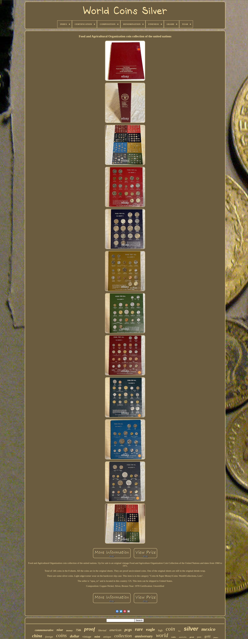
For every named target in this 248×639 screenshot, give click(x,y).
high (160, 630)
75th (78, 630)
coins (61, 635)
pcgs (128, 629)
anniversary (144, 636)
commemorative (44, 630)
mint (97, 636)
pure (199, 637)
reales (173, 637)
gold (207, 636)
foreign (49, 636)
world (162, 635)
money (69, 630)
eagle (150, 629)
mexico (208, 629)
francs (216, 637)
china (37, 635)
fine (179, 631)
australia (182, 637)
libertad (102, 630)
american (115, 630)
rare (139, 629)
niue (60, 630)
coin (170, 629)
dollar (74, 636)
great (192, 637)
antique (107, 636)
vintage (86, 636)
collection (123, 635)
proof (89, 629)
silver (191, 629)
